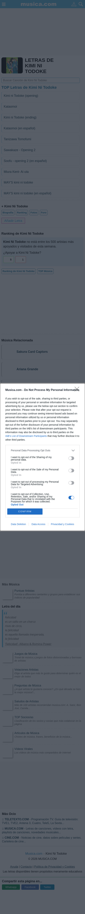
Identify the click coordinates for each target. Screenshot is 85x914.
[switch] (71, 458)
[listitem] (42, 450)
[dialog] (42, 457)
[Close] (78, 390)
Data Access (38, 524)
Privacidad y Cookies (62, 524)
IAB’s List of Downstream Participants (26, 436)
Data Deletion (18, 524)
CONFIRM (25, 511)
